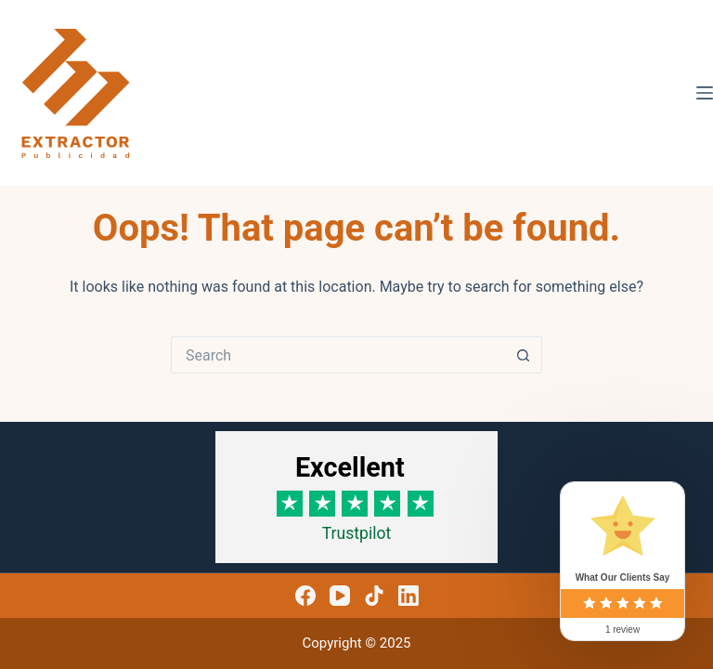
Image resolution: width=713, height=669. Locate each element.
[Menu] (704, 93)
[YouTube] (340, 595)
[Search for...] (338, 355)
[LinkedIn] (408, 595)
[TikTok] (374, 595)
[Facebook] (305, 595)
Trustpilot (357, 533)
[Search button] (523, 355)
